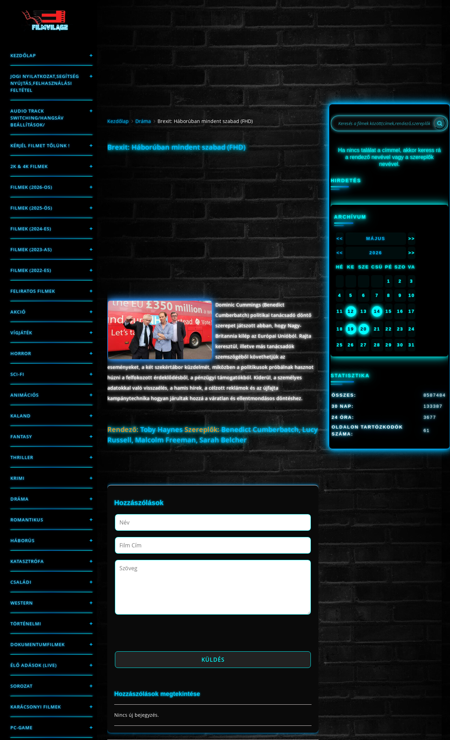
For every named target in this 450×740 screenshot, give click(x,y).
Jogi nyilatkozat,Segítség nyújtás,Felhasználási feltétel (44, 83)
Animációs (24, 395)
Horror (20, 353)
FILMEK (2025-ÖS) (31, 208)
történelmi (25, 623)
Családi (21, 582)
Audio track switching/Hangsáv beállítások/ (37, 118)
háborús (22, 540)
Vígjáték (21, 332)
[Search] (440, 123)
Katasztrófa (27, 561)
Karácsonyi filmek (35, 707)
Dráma (19, 499)
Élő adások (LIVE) (33, 665)
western (21, 603)
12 (351, 311)
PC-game (21, 727)
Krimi (17, 478)
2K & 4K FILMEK (29, 166)
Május (376, 238)
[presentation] (167, 635)
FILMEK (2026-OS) (31, 187)
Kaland (20, 416)
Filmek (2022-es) (30, 270)
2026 (375, 252)
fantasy (21, 436)
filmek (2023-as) (31, 249)
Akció (18, 312)
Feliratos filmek (32, 291)
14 (377, 311)
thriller (21, 457)
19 (351, 329)
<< (339, 238)
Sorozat (21, 686)
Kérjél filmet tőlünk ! (40, 145)
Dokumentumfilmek (37, 644)
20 (363, 329)
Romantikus (26, 520)
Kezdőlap (23, 55)
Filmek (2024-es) (30, 229)
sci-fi (17, 374)
